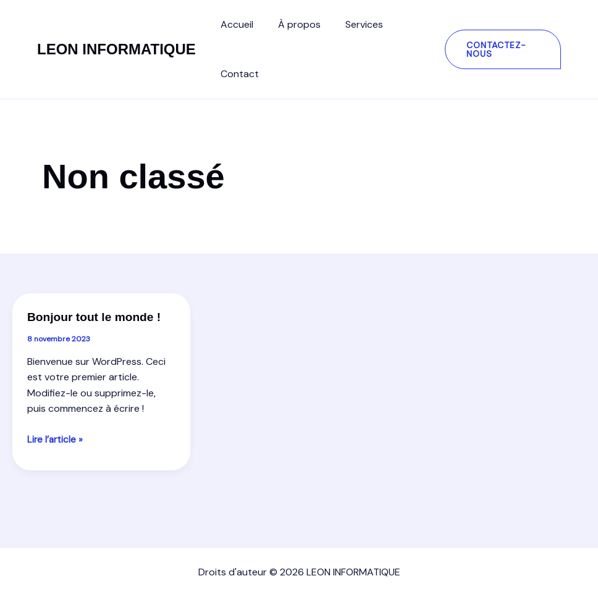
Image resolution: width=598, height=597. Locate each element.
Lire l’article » (56, 457)
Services (352, 24)
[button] (500, 49)
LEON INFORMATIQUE (116, 49)
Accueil (234, 24)
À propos (292, 24)
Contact (237, 73)
